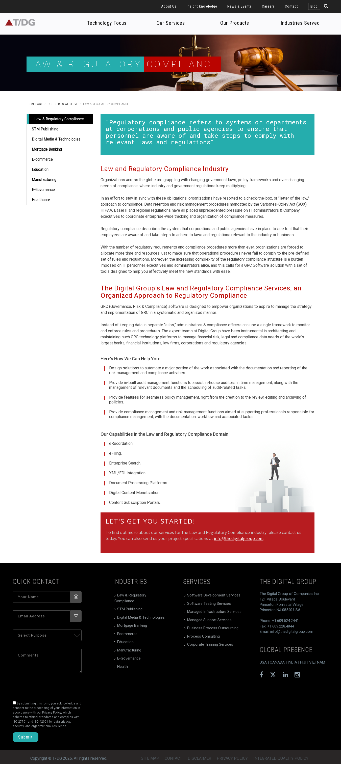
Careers (268, 6)
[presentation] (47, 685)
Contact (291, 6)
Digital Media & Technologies (56, 139)
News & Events (239, 6)
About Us (169, 6)
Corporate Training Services (210, 644)
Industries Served (300, 23)
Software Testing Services (209, 603)
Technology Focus (107, 23)
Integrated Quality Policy (280, 758)
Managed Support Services (209, 620)
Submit (25, 737)
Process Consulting (203, 636)
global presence (286, 649)
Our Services (171, 23)
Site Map (150, 758)
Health (122, 666)
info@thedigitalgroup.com (238, 538)
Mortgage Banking (47, 149)
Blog (314, 6)
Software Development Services (213, 595)
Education (40, 169)
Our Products (234, 23)
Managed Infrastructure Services (214, 611)
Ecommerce (127, 634)
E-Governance (43, 189)
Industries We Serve (63, 104)
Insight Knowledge (202, 6)
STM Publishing (45, 128)
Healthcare (41, 199)
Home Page (34, 104)
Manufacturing (44, 179)
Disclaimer (199, 758)
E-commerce (42, 159)
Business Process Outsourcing (212, 628)
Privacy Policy (232, 758)
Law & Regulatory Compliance (59, 118)
